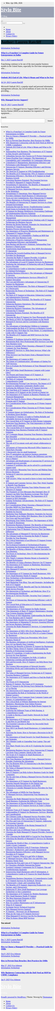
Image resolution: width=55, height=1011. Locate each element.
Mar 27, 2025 (6, 965)
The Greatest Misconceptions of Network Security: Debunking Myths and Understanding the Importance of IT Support (29, 668)
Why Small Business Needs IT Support (21, 896)
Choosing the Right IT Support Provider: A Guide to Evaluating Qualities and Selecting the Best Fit (26, 259)
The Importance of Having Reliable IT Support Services (28, 803)
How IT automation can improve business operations (26, 454)
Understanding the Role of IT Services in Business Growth (29, 328)
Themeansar (47, 997)
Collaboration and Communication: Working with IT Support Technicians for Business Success (30, 221)
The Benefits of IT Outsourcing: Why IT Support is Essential (29, 174)
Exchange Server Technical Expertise (20, 907)
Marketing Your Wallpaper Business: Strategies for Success (29, 514)
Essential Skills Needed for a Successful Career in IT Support (30, 620)
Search (3, 117)
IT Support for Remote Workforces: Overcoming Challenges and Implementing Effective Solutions (29, 212)
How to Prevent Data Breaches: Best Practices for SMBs (28, 140)
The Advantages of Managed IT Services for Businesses (27, 534)
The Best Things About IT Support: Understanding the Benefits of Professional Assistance (27, 650)
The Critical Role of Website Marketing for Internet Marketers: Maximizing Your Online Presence (26, 703)
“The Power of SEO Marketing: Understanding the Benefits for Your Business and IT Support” (29, 616)
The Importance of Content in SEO (19, 359)
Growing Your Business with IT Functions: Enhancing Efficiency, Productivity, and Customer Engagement (27, 848)
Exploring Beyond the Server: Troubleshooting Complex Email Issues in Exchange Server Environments (28, 208)
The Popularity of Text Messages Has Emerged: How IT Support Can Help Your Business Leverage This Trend (28, 493)
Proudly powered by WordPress (13, 997)
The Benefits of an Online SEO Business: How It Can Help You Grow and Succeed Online (29, 517)
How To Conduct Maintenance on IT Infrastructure (26, 903)
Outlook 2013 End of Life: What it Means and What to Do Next (27, 77)
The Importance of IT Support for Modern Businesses (27, 894)
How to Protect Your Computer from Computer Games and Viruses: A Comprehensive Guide (29, 698)
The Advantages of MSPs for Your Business (23, 792)
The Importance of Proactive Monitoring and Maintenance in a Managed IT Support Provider (29, 232)
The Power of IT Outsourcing (17, 682)
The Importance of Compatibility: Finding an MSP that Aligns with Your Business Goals (27, 236)
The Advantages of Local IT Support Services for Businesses (29, 262)
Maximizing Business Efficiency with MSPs (23, 786)
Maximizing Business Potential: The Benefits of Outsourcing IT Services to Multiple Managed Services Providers (29, 526)
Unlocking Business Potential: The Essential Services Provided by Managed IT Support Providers (26, 181)
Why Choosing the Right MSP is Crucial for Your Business (29, 836)
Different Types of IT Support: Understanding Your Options (29, 810)
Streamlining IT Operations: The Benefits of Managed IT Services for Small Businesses (28, 186)
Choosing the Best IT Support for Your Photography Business (30, 317)
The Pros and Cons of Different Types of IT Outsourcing (28, 830)
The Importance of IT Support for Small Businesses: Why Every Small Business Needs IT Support (28, 574)
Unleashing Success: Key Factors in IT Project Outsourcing (29, 156)
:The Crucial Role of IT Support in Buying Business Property (30, 428)
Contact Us (10, 34)
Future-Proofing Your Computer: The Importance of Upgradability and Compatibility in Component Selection (28, 159)
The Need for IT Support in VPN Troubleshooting (25, 171)
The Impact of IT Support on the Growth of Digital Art (27, 392)
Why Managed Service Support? (14, 100)
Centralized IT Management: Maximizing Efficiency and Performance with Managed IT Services (28, 164)
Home (8, 29)
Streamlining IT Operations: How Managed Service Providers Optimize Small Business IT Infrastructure (26, 194)
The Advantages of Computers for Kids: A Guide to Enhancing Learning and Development (26, 658)
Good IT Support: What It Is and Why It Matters (25, 856)
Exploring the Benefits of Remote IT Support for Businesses (29, 646)
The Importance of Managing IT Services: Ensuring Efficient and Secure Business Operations (29, 623)
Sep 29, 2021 (6, 105)
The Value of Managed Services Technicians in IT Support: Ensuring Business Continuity (29, 674)
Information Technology (10, 48)
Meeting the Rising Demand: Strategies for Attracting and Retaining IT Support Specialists (28, 225)
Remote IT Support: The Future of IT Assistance (25, 684)
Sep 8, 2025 (5, 954)
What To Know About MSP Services (20, 918)
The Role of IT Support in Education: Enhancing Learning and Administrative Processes (28, 296)
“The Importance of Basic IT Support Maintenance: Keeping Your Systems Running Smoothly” (29, 612)
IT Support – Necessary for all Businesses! (22, 911)
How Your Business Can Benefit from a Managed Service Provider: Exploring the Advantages (28, 760)
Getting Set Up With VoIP (16, 900)
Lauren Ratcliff (17, 60)
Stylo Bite (11, 9)
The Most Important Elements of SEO (21, 898)
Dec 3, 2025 (5, 60)
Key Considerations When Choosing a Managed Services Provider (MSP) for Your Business (28, 506)
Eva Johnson (16, 954)
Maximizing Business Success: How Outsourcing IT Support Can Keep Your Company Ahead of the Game (29, 751)
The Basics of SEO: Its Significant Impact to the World (27, 319)
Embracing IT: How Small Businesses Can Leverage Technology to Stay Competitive (26, 890)
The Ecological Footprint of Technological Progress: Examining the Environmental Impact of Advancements (27, 546)
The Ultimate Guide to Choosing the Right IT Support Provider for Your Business (27, 537)
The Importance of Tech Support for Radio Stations (26, 609)
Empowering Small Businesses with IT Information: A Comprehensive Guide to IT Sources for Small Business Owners (27, 874)
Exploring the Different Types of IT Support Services (26, 388)
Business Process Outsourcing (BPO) (20, 229)
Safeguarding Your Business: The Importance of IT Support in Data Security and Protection (29, 152)
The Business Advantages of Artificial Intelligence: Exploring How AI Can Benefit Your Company (30, 643)
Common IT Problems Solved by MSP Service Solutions (28, 339)
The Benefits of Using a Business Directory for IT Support (28, 562)
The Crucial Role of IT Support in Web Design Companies (28, 421)
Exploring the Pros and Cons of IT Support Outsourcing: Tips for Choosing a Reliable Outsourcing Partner (30, 864)
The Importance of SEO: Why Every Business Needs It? (28, 631)
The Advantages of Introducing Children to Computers (27, 326)
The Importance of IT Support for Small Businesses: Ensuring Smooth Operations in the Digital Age (26, 782)
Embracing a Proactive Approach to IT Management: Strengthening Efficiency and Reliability (26, 241)
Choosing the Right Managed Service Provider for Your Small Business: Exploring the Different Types (27, 800)
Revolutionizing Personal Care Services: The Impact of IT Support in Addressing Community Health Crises (28, 384)
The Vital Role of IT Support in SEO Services (24, 390)
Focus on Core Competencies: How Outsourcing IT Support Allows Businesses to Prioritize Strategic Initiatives (29, 199)
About (8, 32)
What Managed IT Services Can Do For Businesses (26, 916)
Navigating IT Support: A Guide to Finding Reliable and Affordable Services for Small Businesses (28, 418)
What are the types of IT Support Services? (22, 914)
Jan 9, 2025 (5, 980)
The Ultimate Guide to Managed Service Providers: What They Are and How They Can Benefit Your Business (28, 817)
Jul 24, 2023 (6, 82)
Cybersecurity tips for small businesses (21, 452)
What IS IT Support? (14, 905)
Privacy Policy (11, 36)
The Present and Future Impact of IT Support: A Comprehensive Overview (24, 376)
